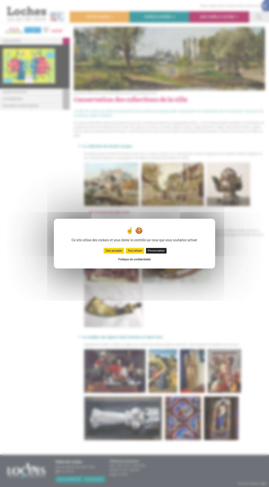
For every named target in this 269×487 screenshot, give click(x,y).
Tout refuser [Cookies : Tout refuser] (135, 250)
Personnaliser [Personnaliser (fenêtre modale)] (156, 250)
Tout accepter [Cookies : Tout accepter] (113, 250)
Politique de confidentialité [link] (134, 259)
